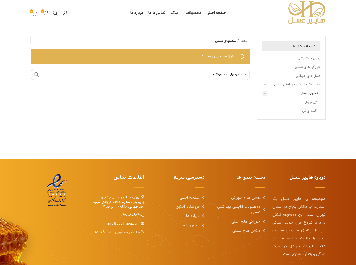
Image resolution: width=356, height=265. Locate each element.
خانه (243, 41)
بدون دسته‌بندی (309, 58)
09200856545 (131, 215)
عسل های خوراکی (308, 76)
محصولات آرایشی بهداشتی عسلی (297, 84)
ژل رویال (310, 102)
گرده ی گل (309, 111)
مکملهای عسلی (310, 93)
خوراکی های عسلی (307, 67)
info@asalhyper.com (124, 223)
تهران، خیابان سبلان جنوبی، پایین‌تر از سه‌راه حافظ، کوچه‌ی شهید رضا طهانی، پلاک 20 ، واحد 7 (118, 202)
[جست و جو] (55, 13)
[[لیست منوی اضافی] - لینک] (178, 197)
